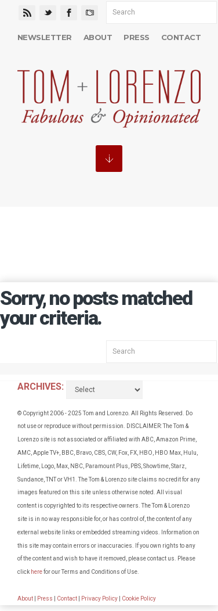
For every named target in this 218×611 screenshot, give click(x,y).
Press (136, 37)
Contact (181, 37)
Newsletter (44, 37)
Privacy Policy (99, 598)
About (97, 37)
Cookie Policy (139, 598)
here (36, 572)
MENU (109, 158)
